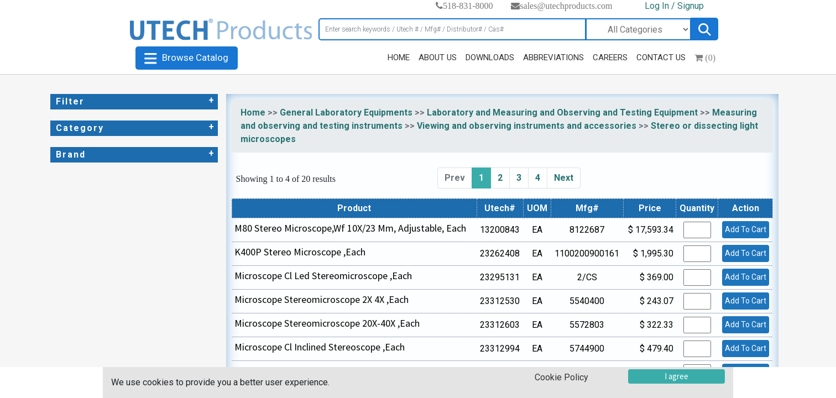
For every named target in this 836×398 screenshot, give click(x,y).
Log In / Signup (674, 6)
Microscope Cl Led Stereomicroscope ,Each (323, 275)
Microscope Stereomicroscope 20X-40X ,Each (327, 323)
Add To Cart (745, 229)
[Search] (452, 29)
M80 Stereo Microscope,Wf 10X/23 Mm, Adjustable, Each (350, 228)
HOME (399, 57)
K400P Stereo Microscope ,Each (299, 251)
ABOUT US (438, 57)
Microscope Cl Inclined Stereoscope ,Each (319, 347)
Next (563, 177)
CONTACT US (661, 57)
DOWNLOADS (490, 57)
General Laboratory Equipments (346, 112)
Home (253, 112)
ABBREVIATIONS (553, 57)
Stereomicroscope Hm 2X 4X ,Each (305, 370)
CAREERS (610, 57)
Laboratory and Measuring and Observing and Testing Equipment (562, 112)
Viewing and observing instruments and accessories (526, 126)
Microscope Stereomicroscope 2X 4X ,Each (321, 299)
